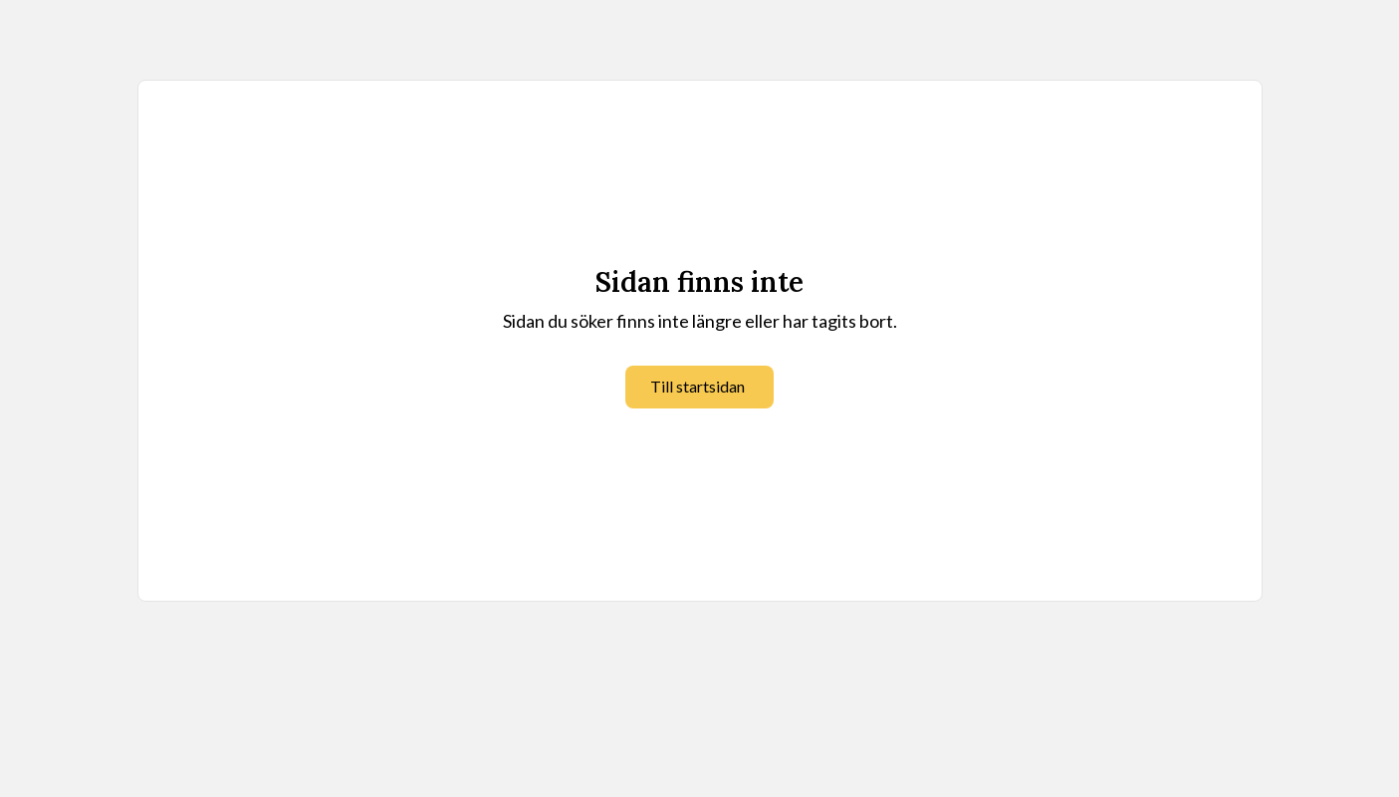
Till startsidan (697, 386)
